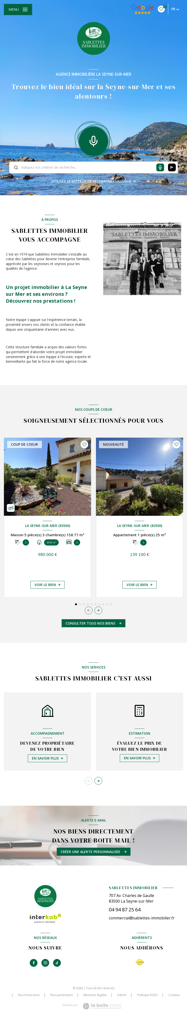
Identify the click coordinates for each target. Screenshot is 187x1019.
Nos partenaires (61, 995)
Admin (121, 995)
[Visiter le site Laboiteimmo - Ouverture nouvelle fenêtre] (102, 1006)
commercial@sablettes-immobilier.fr (142, 918)
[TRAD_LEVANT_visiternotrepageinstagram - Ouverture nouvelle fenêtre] (45, 963)
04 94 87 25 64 (124, 909)
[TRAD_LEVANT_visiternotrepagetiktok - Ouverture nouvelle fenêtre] (57, 963)
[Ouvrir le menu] (18, 9)
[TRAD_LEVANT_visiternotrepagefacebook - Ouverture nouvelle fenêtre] (33, 963)
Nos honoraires (29, 995)
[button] (98, 610)
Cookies (174, 995)
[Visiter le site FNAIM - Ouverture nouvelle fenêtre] (139, 962)
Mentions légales (95, 995)
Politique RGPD (147, 995)
